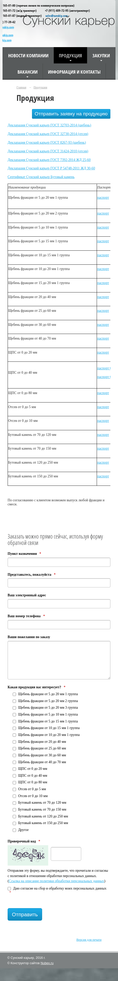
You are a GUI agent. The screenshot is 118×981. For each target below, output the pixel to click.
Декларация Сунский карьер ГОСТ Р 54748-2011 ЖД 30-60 (51, 168)
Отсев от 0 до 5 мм (29, 789)
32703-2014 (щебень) (75, 125)
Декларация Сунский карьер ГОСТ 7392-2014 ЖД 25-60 (49, 160)
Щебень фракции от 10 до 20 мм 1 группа (46, 735)
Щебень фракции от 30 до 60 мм (39, 755)
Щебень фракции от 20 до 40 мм (39, 742)
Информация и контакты (74, 72)
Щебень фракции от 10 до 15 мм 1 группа (46, 728)
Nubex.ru (47, 963)
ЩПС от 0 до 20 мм (30, 769)
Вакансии (28, 72)
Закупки (101, 55)
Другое (21, 830)
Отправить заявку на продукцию (71, 113)
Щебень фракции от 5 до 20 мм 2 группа (45, 701)
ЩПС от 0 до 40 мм (30, 775)
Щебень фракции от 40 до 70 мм (39, 762)
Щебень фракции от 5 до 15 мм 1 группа (45, 721)
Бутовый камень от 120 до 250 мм (40, 816)
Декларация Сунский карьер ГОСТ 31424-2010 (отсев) (48, 151)
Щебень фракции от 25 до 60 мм (39, 748)
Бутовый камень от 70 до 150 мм (39, 809)
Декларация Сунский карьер (29, 142)
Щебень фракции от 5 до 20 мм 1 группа (45, 694)
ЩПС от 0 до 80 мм (30, 782)
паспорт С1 (105, 368)
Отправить (25, 914)
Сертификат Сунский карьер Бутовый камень (41, 177)
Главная (21, 87)
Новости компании (28, 55)
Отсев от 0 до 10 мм (30, 796)
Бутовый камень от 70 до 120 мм (39, 802)
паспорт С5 (105, 377)
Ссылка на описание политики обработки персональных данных (56, 881)
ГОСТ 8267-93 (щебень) (68, 142)
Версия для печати (89, 940)
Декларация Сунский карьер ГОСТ (34, 125)
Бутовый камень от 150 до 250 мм (40, 823)
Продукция (70, 55)
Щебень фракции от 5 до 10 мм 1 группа (45, 714)
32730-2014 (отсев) (74, 134)
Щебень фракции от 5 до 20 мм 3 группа (45, 707)
